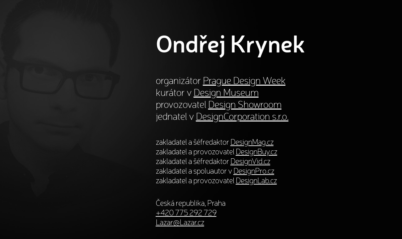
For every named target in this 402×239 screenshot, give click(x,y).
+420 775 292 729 (186, 212)
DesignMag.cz (252, 142)
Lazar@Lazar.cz (180, 222)
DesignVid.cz (250, 161)
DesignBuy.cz (256, 151)
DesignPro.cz (253, 171)
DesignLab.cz (256, 180)
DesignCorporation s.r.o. (242, 116)
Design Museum (226, 92)
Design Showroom (244, 104)
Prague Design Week (244, 80)
